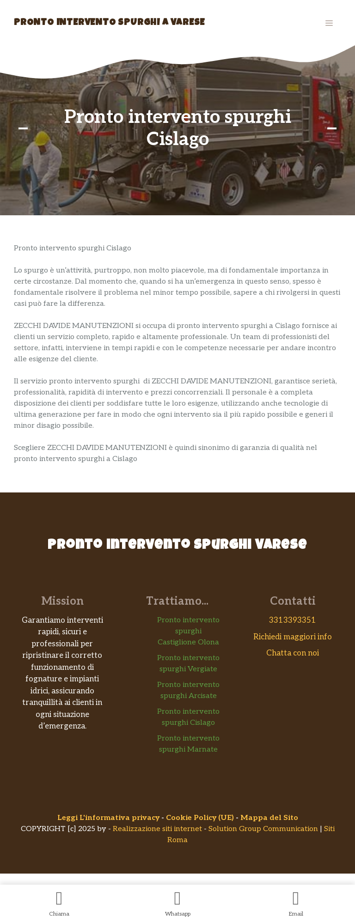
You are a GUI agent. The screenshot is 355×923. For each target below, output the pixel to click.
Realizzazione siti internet (157, 829)
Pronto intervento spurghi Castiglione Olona (188, 631)
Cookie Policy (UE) (200, 818)
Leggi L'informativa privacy (108, 818)
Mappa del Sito (269, 818)
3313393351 (292, 620)
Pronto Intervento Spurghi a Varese (109, 23)
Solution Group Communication (263, 829)
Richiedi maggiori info (292, 637)
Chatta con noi (292, 653)
